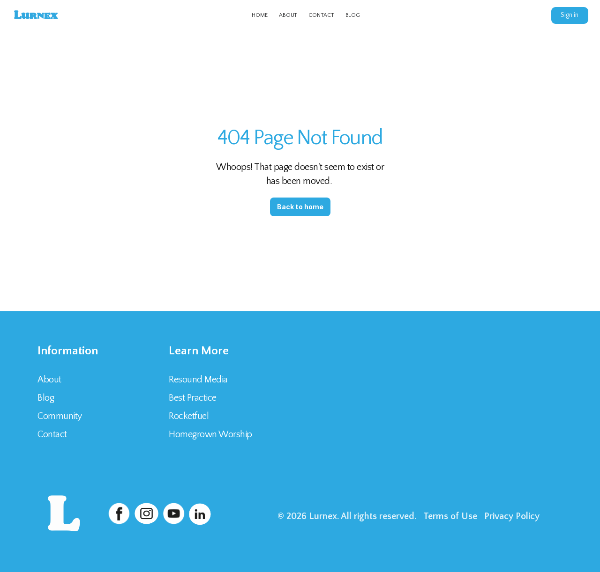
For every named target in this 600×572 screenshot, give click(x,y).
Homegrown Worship (210, 434)
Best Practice (193, 398)
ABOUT (288, 15)
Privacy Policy (512, 516)
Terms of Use (450, 516)
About (49, 379)
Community (60, 416)
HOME (260, 15)
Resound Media (198, 379)
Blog (46, 398)
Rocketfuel (189, 416)
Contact (53, 434)
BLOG (352, 15)
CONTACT (321, 15)
